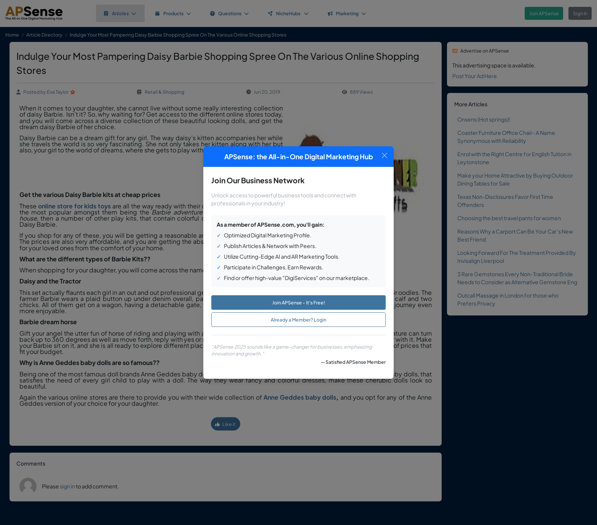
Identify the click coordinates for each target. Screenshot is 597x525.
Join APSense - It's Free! (298, 302)
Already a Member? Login (298, 320)
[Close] (384, 156)
